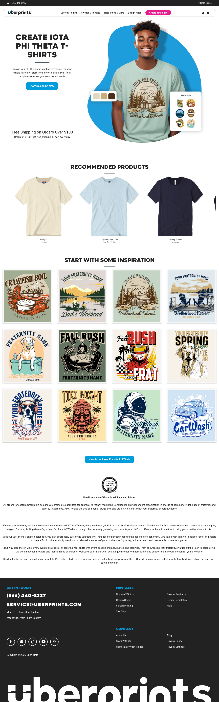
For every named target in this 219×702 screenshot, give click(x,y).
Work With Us (123, 641)
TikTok (32, 642)
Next (213, 203)
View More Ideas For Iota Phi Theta (109, 459)
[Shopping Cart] (208, 12)
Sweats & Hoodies (90, 12)
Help (169, 605)
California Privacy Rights (129, 646)
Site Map (121, 611)
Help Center (206, 3)
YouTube (43, 642)
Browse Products (176, 594)
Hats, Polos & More (114, 12)
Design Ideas (134, 12)
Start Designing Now (42, 86)
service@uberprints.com (44, 605)
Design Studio (123, 600)
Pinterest (54, 642)
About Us (121, 635)
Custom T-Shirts (69, 12)
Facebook (11, 642)
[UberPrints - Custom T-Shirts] (19, 12)
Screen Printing (124, 605)
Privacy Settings (176, 646)
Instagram (22, 642)
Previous (6, 203)
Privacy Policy (174, 641)
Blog (169, 635)
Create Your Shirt (158, 12)
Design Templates (177, 600)
